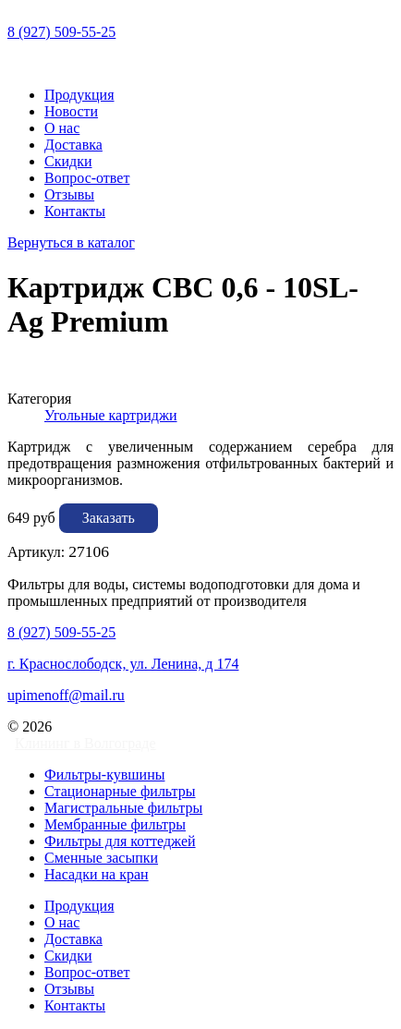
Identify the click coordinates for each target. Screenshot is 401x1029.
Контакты (74, 211)
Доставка (73, 144)
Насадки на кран (96, 874)
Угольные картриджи (110, 415)
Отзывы (69, 194)
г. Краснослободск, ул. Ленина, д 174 (122, 664)
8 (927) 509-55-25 (61, 32)
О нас (61, 128)
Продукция (79, 95)
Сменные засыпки (101, 858)
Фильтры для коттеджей (120, 841)
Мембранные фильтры (115, 824)
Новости (71, 111)
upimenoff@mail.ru (66, 695)
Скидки (67, 161)
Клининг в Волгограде (85, 743)
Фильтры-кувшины (104, 774)
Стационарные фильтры (120, 791)
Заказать (108, 518)
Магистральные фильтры (123, 808)
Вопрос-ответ (86, 178)
